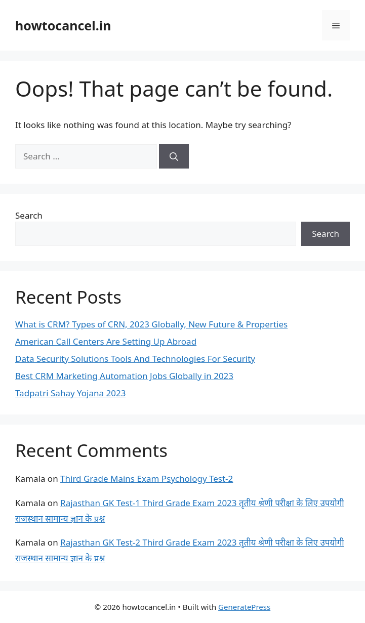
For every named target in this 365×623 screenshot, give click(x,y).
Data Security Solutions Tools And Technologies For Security (135, 358)
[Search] (174, 156)
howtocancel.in (63, 25)
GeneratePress (244, 607)
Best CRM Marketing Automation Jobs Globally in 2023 (124, 376)
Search (29, 215)
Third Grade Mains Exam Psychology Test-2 (146, 478)
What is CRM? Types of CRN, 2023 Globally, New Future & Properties (151, 324)
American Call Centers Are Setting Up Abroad (105, 341)
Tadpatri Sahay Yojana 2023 (70, 393)
